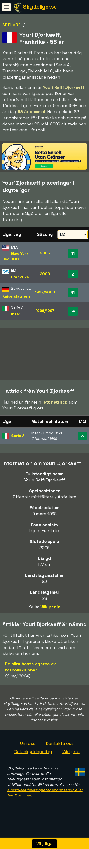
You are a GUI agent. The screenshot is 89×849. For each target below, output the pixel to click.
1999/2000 (45, 292)
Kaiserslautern (16, 296)
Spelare (11, 24)
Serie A (17, 437)
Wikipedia (50, 608)
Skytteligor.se (39, 6)
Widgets (71, 753)
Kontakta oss (60, 745)
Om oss (27, 745)
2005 (45, 253)
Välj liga (44, 843)
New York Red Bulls (15, 256)
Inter (15, 313)
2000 (45, 273)
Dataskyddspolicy (33, 753)
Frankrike (20, 277)
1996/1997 (45, 310)
